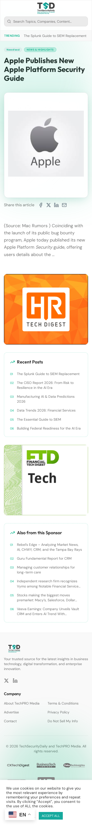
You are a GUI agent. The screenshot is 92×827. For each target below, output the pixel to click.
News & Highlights (40, 49)
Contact (10, 721)
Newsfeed (13, 49)
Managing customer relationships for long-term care (46, 569)
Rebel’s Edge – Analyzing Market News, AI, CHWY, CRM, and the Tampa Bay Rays (49, 547)
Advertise (11, 712)
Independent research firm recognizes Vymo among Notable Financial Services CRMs (48, 583)
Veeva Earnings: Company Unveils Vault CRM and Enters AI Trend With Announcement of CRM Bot (48, 611)
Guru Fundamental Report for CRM (44, 558)
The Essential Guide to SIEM (39, 419)
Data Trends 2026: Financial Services (46, 410)
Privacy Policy (58, 712)
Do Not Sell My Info (63, 721)
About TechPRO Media (21, 703)
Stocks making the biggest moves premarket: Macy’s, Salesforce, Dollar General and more (46, 598)
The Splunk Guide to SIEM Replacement (55, 36)
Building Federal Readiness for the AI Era (49, 428)
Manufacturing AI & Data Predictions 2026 (46, 399)
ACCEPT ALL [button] (51, 816)
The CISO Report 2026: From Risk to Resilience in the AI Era (45, 385)
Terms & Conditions (63, 703)
